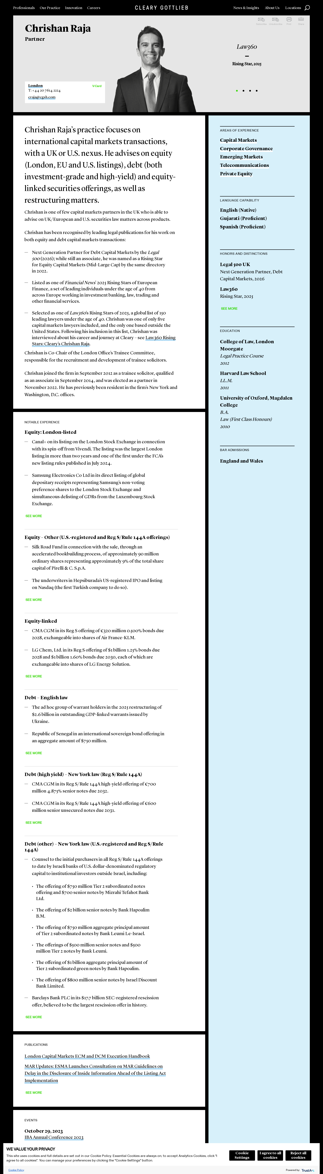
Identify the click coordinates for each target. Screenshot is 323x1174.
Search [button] (307, 7)
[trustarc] (307, 1170)
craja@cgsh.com (41, 97)
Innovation (73, 8)
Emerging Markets (241, 157)
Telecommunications (244, 165)
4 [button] (256, 91)
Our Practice (50, 8)
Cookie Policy (16, 1170)
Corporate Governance (246, 149)
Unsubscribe (275, 24)
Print (289, 24)
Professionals (24, 8)
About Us (272, 8)
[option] (247, 53)
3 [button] (250, 91)
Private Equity (236, 174)
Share (301, 24)
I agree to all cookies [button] (270, 1155)
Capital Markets (238, 140)
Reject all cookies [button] (298, 1155)
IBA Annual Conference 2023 (54, 1137)
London (35, 86)
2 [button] (243, 91)
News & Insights (246, 8)
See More (34, 516)
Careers (93, 8)
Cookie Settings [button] (242, 1155)
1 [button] (237, 91)
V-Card (96, 86)
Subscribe (261, 24)
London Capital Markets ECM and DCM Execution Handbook (87, 1056)
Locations (293, 8)
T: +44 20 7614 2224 (44, 90)
